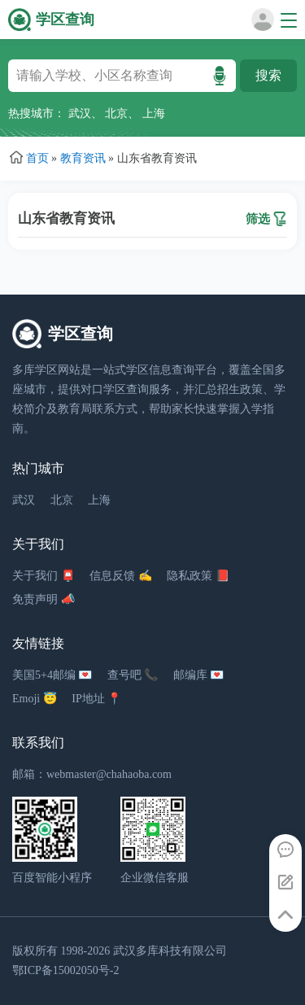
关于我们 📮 (43, 576)
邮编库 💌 (198, 675)
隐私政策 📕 (198, 576)
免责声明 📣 (43, 599)
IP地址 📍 (96, 699)
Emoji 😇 (34, 699)
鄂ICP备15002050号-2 (65, 970)
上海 (153, 113)
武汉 (79, 113)
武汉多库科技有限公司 (170, 951)
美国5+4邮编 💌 (52, 675)
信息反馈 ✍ (120, 576)
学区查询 (65, 19)
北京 (116, 113)
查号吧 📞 (133, 675)
